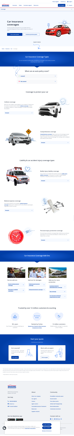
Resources (36, 5)
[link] (12, 401)
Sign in (69, 1)
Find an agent (56, 1)
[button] (4, 428)
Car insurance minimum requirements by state (57, 296)
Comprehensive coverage (46, 134)
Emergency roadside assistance (16, 290)
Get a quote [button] (61, 5)
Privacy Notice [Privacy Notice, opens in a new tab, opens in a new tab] (32, 428)
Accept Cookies (46, 424)
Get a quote (15, 357)
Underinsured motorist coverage (37, 284)
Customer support (28, 5)
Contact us (63, 1)
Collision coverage (24, 106)
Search (69, 5)
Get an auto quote (14, 34)
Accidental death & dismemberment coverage (57, 286)
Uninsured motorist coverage (37, 289)
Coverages (36, 9)
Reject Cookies (46, 427)
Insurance (15, 5)
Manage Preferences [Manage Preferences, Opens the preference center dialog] (47, 430)
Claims (20, 5)
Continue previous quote (31, 34)
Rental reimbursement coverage (16, 284)
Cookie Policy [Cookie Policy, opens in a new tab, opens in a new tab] (27, 428)
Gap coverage (57, 291)
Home (3, 48)
